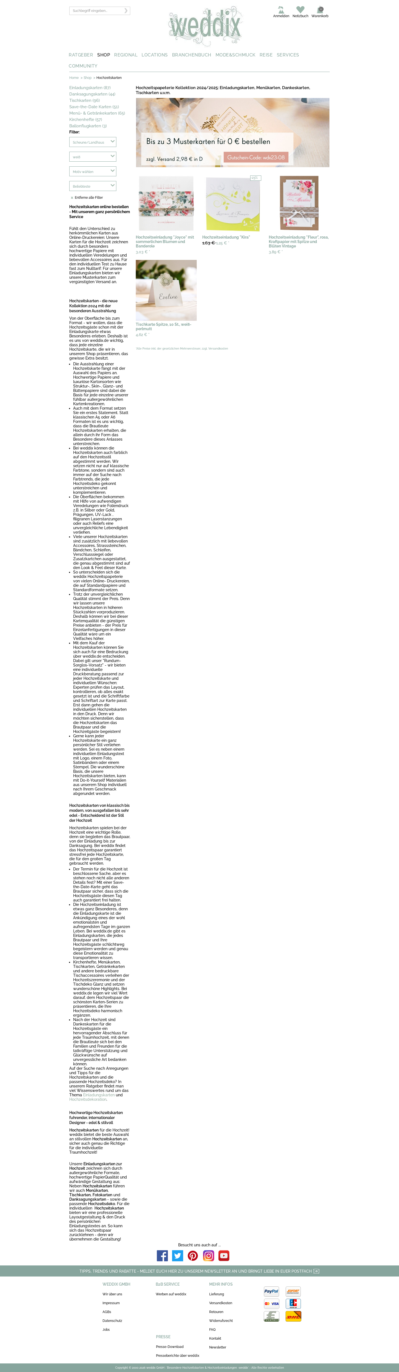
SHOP (103, 55)
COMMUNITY (83, 66)
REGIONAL (125, 55)
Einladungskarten (99, 1095)
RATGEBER (81, 55)
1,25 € (215, 243)
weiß (76, 157)
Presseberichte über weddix (177, 1356)
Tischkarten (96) (84, 100)
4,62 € (143, 334)
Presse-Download (170, 1347)
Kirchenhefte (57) (85, 119)
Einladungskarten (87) (90, 87)
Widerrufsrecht (221, 1321)
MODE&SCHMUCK (235, 55)
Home (74, 78)
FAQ (212, 1330)
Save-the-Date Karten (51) (94, 106)
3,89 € (276, 252)
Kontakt (215, 1338)
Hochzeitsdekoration (87, 1099)
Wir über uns (112, 1294)
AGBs (107, 1312)
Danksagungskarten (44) (92, 94)
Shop (87, 78)
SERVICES (288, 55)
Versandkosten (220, 1303)
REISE (266, 55)
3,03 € (143, 252)
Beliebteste (81, 186)
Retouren (216, 1312)
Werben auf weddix (171, 1294)
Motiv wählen (83, 172)
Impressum (111, 1303)
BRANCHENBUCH (191, 55)
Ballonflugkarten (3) (88, 125)
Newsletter (217, 1347)
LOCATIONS (155, 55)
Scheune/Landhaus (88, 142)
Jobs (106, 1330)
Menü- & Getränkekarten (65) (97, 113)
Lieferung (216, 1294)
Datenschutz (112, 1321)
